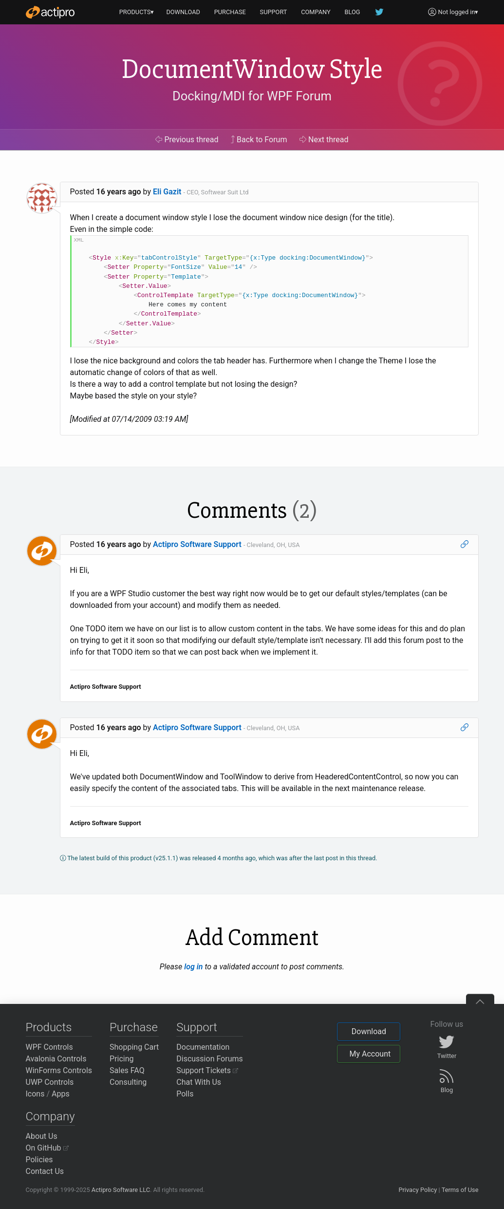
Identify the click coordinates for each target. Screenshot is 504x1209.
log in (193, 966)
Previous (186, 139)
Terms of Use (460, 1189)
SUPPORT (273, 12)
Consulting (128, 1082)
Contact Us (45, 1171)
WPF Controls (49, 1047)
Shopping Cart (134, 1047)
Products (49, 1027)
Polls (184, 1093)
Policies (39, 1159)
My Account (370, 1053)
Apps (61, 1093)
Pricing (122, 1058)
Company (50, 1116)
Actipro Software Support (197, 544)
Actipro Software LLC (121, 1189)
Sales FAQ (127, 1070)
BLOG (352, 12)
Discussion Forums (209, 1058)
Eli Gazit (167, 191)
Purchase (134, 1027)
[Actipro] (50, 12)
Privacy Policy (417, 1189)
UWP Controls (50, 1082)
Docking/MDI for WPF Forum (252, 96)
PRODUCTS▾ (136, 12)
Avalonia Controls (56, 1058)
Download (369, 1031)
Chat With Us (198, 1082)
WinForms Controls (59, 1070)
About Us (41, 1136)
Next (324, 139)
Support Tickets (207, 1070)
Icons (35, 1093)
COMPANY (316, 12)
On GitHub (47, 1147)
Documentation (202, 1047)
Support (196, 1027)
